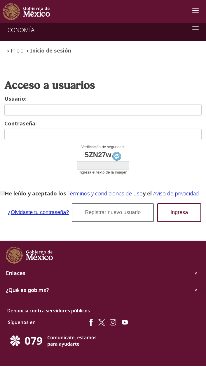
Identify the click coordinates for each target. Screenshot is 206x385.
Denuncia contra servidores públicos (48, 310)
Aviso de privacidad (175, 193)
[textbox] (103, 110)
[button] (113, 212)
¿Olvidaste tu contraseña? (38, 212)
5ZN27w (98, 155)
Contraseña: (20, 123)
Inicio (17, 50)
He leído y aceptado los (35, 193)
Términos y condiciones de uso (105, 193)
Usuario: (15, 98)
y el (147, 193)
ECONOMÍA (19, 30)
